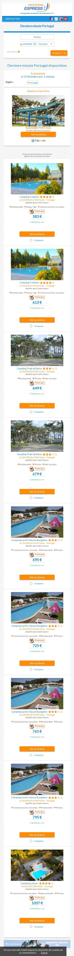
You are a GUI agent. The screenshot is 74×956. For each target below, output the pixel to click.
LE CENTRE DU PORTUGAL (32, 200)
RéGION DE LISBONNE (32, 886)
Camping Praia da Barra (29, 368)
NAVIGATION (13, 18)
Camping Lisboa (29, 883)
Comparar (56, 53)
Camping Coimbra (29, 196)
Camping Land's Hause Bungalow (29, 540)
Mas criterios (12, 52)
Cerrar (44, 952)
